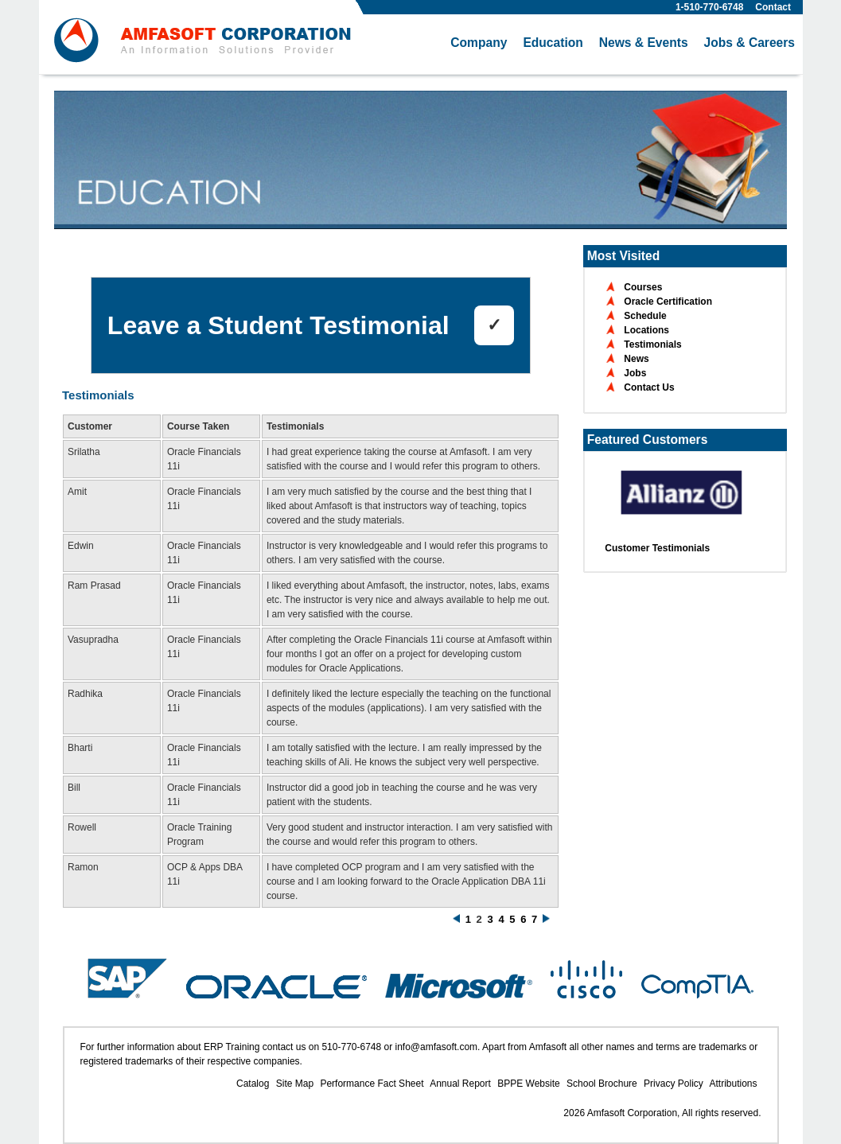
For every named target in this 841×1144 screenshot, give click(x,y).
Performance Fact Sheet (371, 1083)
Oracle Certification (668, 301)
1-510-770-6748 (709, 7)
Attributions (733, 1083)
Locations (646, 330)
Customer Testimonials (657, 548)
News (636, 358)
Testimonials (652, 344)
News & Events (643, 42)
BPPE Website (528, 1083)
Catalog (252, 1083)
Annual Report (460, 1083)
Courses (643, 287)
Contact (773, 7)
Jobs (635, 373)
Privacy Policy (673, 1083)
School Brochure (602, 1083)
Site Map (294, 1083)
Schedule (645, 315)
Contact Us (649, 387)
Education (552, 42)
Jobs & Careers (749, 42)
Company (478, 42)
